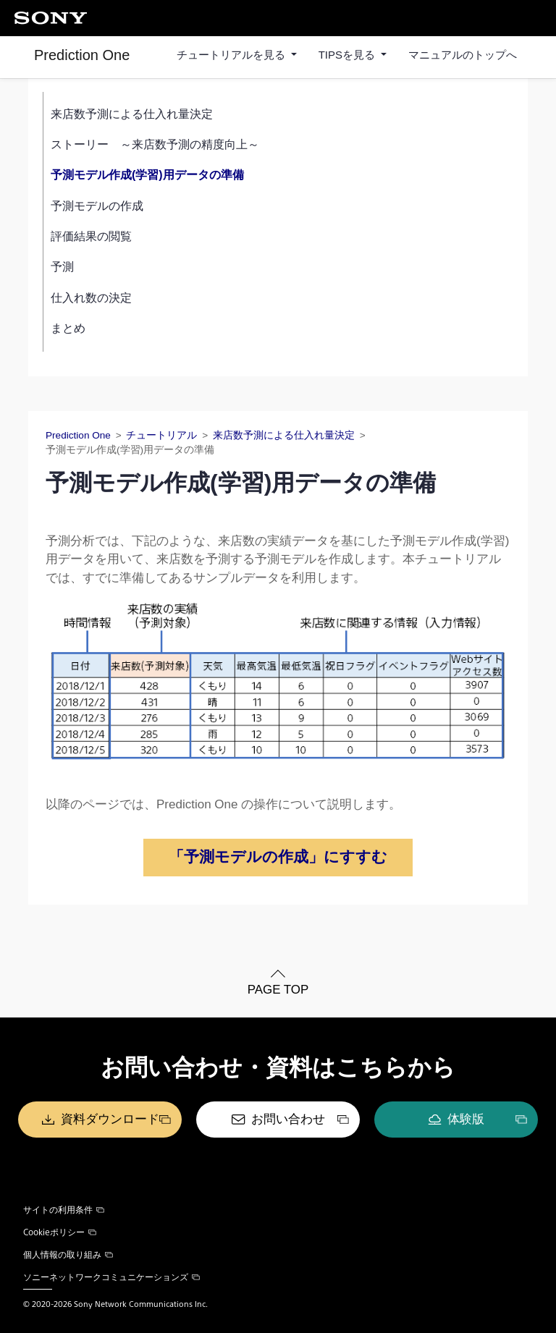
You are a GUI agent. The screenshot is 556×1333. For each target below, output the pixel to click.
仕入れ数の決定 (91, 298)
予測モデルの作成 (97, 206)
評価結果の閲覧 (91, 236)
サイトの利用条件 (63, 1209)
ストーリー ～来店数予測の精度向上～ (155, 144)
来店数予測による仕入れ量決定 (132, 114)
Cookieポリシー (59, 1231)
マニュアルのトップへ (462, 54)
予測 (62, 267)
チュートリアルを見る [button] (232, 54)
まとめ (68, 328)
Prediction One (82, 55)
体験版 (465, 1119)
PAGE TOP (277, 989)
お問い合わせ (288, 1119)
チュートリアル (161, 435)
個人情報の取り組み (68, 1254)
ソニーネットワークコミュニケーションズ (111, 1276)
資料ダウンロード (110, 1119)
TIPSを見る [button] (349, 54)
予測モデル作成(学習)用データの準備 (147, 175)
